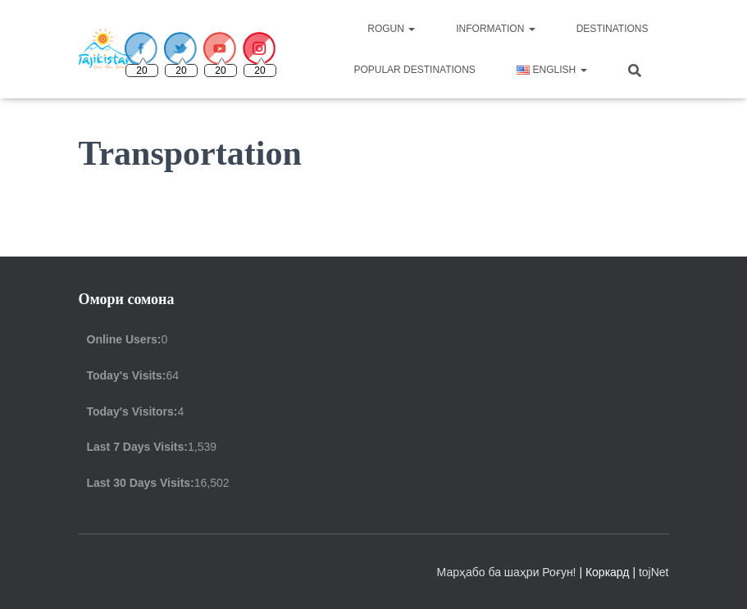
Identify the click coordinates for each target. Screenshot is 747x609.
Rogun (391, 28)
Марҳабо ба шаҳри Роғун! (508, 572)
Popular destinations (414, 69)
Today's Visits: (126, 375)
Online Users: (124, 339)
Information (495, 28)
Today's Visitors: (132, 411)
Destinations (612, 28)
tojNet (654, 572)
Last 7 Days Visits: (137, 446)
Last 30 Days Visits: (140, 482)
